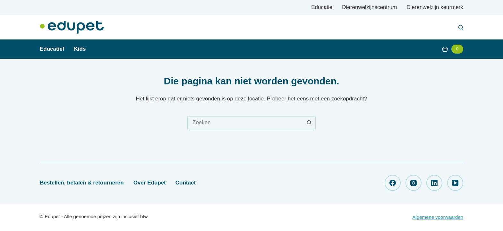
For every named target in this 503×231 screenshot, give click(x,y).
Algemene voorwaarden (438, 217)
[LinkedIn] (434, 183)
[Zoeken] (460, 27)
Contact (185, 183)
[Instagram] (413, 183)
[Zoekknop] (309, 122)
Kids (80, 49)
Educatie (321, 7)
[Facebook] (393, 183)
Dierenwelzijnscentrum (369, 7)
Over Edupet (149, 183)
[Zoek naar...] (245, 122)
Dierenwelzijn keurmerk (434, 7)
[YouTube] (455, 183)
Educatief (52, 49)
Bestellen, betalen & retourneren (82, 183)
